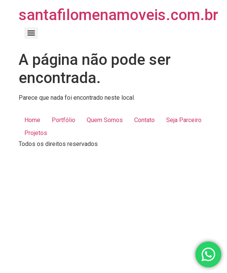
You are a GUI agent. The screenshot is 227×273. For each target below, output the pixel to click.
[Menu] (31, 33)
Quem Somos (105, 120)
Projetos (35, 132)
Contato (144, 120)
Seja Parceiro (184, 120)
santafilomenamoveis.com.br (118, 15)
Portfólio (63, 120)
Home (32, 120)
